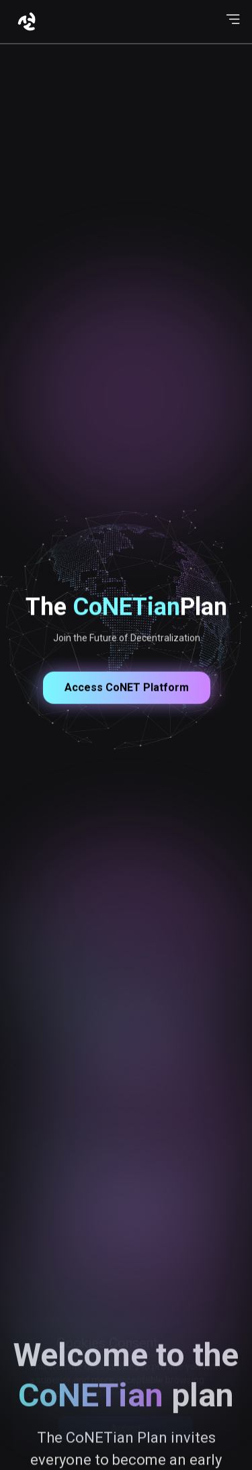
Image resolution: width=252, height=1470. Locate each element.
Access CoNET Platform (126, 710)
